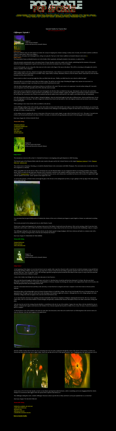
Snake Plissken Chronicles (75, 15)
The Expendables (67, 14)
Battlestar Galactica (41, 14)
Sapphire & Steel (65, 15)
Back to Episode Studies (20, 416)
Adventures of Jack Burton (22, 14)
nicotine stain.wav (18, 132)
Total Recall (34, 16)
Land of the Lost (26, 15)
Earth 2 (61, 14)
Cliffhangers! (56, 14)
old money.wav (18, 409)
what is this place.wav (19, 245)
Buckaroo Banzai (49, 14)
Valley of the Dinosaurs (59, 16)
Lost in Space (32, 15)
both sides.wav (18, 131)
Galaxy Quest (86, 14)
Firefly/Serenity (75, 14)
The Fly (80, 14)
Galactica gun (23, 162)
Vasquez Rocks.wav (19, 242)
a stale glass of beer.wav (20, 407)
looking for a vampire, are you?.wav (23, 406)
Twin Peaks (43, 16)
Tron (39, 16)
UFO (47, 16)
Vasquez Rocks (25, 174)
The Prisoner (58, 15)
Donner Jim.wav (18, 244)
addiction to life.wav (19, 411)
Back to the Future (32, 14)
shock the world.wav (19, 124)
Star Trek (89, 15)
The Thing (29, 16)
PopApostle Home (74, 16)
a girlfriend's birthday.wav (20, 126)
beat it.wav (17, 129)
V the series (52, 16)
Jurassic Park (18, 15)
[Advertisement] (56, 23)
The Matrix (39, 15)
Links (80, 16)
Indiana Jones (92, 14)
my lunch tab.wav (18, 128)
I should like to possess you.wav (22, 412)
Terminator (94, 15)
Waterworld (67, 16)
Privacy (84, 16)
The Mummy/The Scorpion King (48, 15)
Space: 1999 (83, 15)
